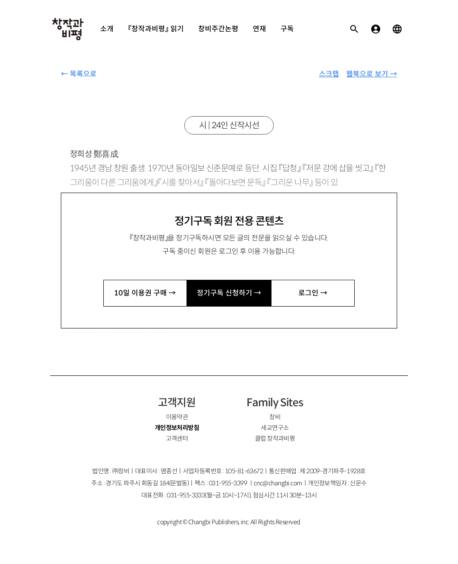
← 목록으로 (79, 74)
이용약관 (177, 417)
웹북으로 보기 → (371, 74)
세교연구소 (274, 428)
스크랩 (329, 74)
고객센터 (177, 438)
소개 (107, 29)
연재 (259, 29)
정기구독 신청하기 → (229, 293)
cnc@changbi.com (278, 483)
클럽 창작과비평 (275, 438)
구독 (287, 29)
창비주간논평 (218, 29)
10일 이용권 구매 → (145, 293)
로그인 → (312, 293)
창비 (274, 417)
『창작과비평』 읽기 (156, 29)
